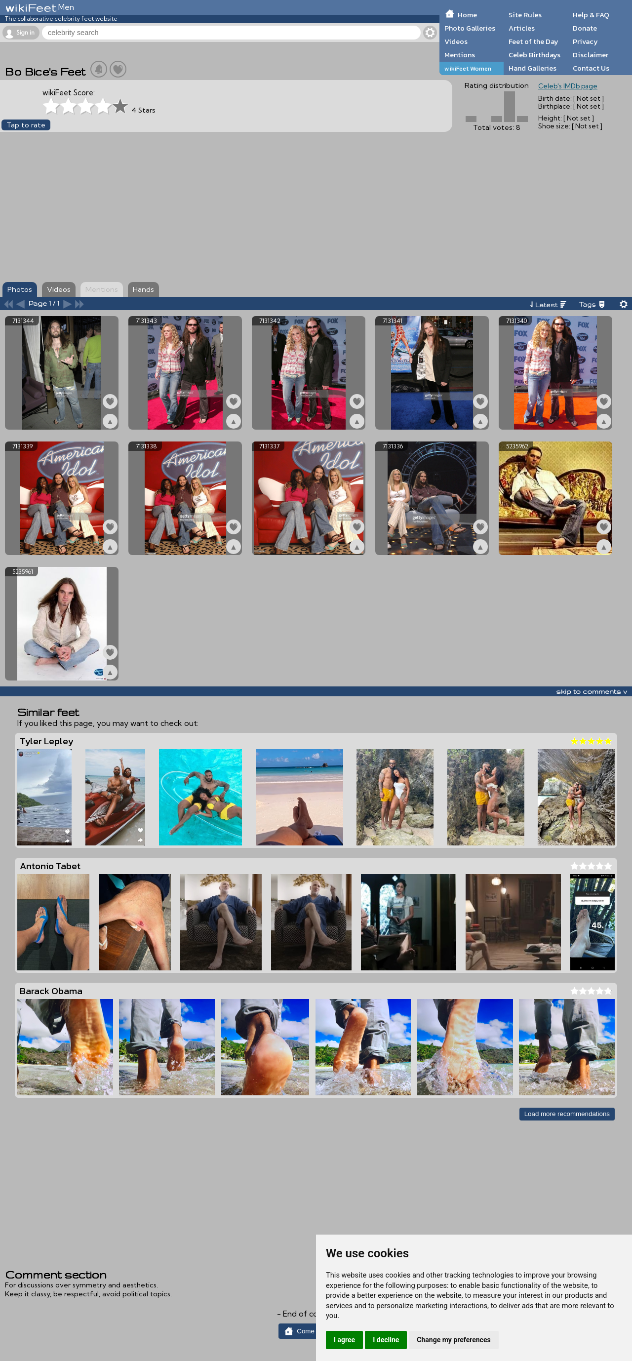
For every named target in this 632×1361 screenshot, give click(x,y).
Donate (585, 28)
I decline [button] (386, 1340)
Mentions (459, 54)
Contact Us (591, 68)
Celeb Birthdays (534, 54)
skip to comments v (591, 691)
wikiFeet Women (467, 68)
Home (467, 14)
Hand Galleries (532, 68)
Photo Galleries (469, 28)
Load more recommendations (567, 1114)
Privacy (585, 41)
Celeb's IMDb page (567, 86)
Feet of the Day (533, 41)
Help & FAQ (591, 14)
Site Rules (525, 14)
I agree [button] (344, 1340)
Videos (456, 41)
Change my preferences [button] (453, 1340)
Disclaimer (590, 54)
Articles (522, 28)
